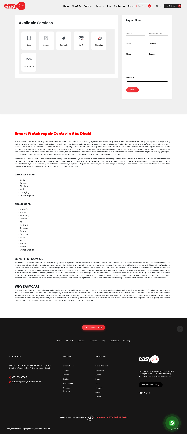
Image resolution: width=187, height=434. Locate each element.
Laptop (66, 374)
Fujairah (98, 392)
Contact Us (119, 6)
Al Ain (97, 383)
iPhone (66, 370)
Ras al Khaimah (101, 366)
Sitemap (127, 341)
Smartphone (68, 366)
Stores (131, 6)
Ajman (98, 374)
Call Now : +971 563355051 (110, 417)
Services (100, 6)
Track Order (173, 6)
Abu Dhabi (99, 370)
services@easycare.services (25, 381)
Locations (144, 6)
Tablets (66, 379)
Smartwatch (68, 383)
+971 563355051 (18, 377)
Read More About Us (150, 385)
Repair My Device (94, 327)
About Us (76, 6)
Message (130, 77)
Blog (109, 6)
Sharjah (98, 388)
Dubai (97, 379)
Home (66, 6)
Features (88, 6)
